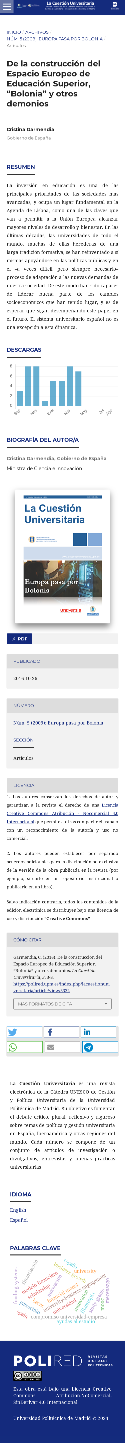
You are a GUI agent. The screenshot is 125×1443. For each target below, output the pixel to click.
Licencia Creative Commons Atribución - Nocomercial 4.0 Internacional (62, 813)
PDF (21, 638)
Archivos (37, 32)
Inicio (14, 32)
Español (19, 1220)
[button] (24, 1032)
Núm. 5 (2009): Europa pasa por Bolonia (55, 38)
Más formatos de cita (45, 1003)
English (18, 1210)
